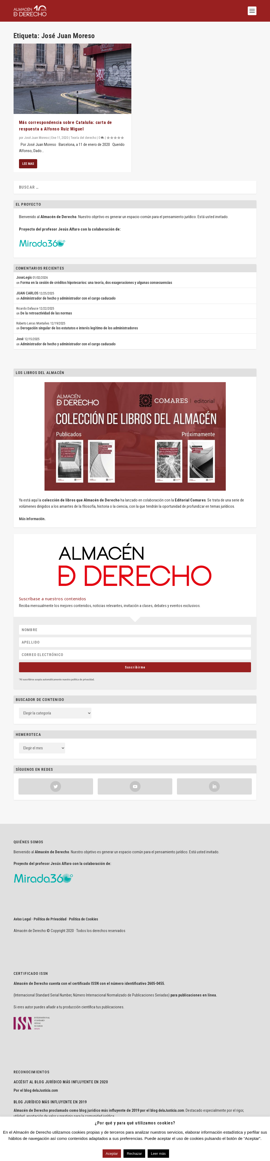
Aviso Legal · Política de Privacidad (40, 919)
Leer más (158, 1154)
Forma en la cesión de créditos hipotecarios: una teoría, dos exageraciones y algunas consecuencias (96, 282)
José (20, 339)
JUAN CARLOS (27, 293)
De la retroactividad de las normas (46, 313)
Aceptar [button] (112, 1154)
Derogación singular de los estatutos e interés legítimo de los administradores (79, 328)
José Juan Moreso (36, 138)
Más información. (32, 519)
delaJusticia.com (45, 1090)
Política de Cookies (83, 919)
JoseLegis (24, 277)
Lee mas (28, 164)
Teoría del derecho (83, 138)
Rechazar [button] (134, 1154)
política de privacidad (82, 679)
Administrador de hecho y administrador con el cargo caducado (68, 298)
